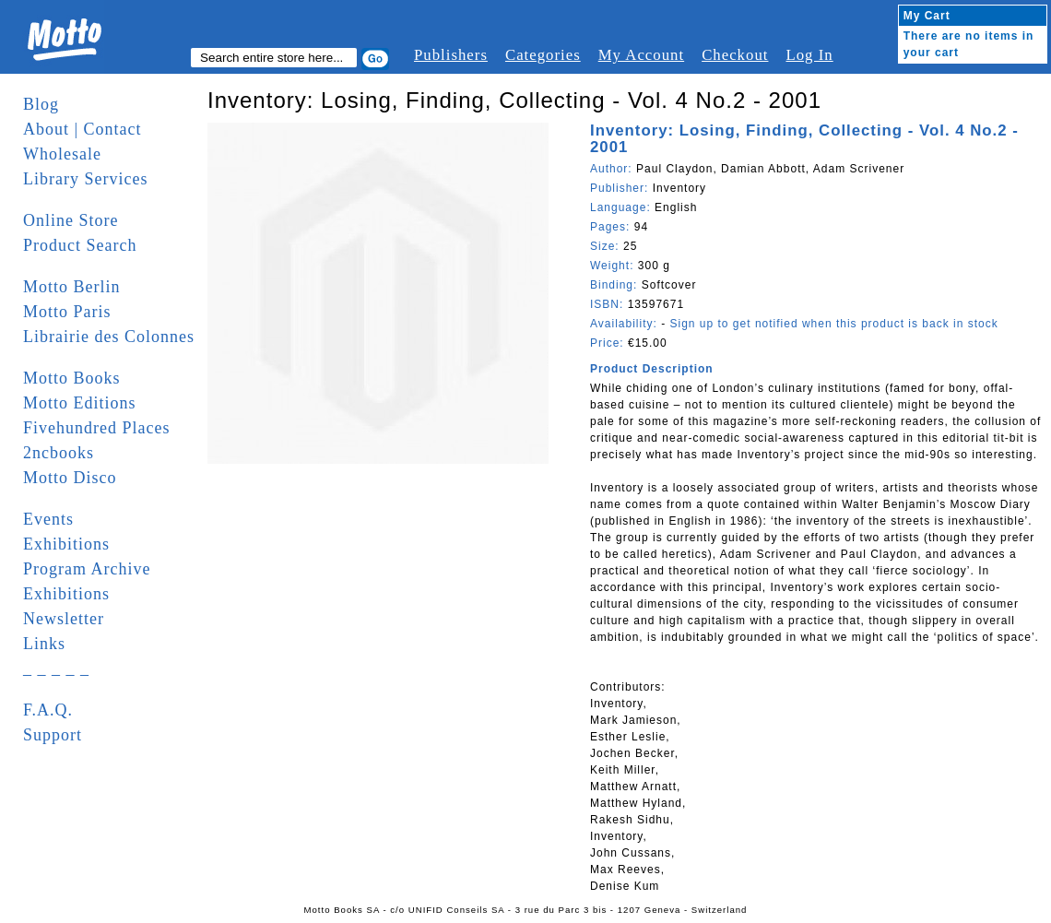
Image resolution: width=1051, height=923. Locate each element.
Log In (809, 55)
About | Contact (82, 129)
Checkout (735, 55)
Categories (543, 55)
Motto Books (72, 378)
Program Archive (86, 569)
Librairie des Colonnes (109, 336)
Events (48, 519)
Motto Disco (70, 477)
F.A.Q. (48, 710)
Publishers (451, 55)
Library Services (85, 179)
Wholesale (62, 154)
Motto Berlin (72, 287)
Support (52, 735)
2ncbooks (58, 453)
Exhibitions (66, 544)
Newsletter (63, 618)
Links (44, 643)
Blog (41, 104)
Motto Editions (79, 403)
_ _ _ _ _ (56, 668)
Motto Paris (67, 311)
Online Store (71, 220)
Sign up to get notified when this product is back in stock (833, 323)
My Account (641, 55)
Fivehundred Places (96, 428)
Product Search (79, 245)
